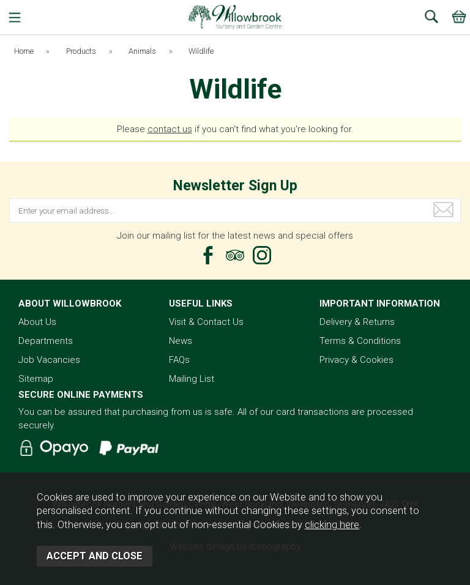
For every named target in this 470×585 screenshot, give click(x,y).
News (180, 340)
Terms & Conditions (360, 340)
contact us (169, 129)
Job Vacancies (49, 359)
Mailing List (191, 378)
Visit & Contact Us (206, 321)
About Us (37, 321)
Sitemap (35, 378)
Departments (45, 340)
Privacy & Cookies (356, 359)
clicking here (332, 525)
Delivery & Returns (357, 321)
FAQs (179, 359)
